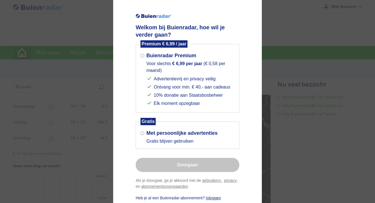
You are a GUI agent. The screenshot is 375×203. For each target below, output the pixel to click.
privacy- (231, 180)
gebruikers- (212, 180)
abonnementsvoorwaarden (164, 186)
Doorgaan (187, 164)
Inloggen (213, 198)
